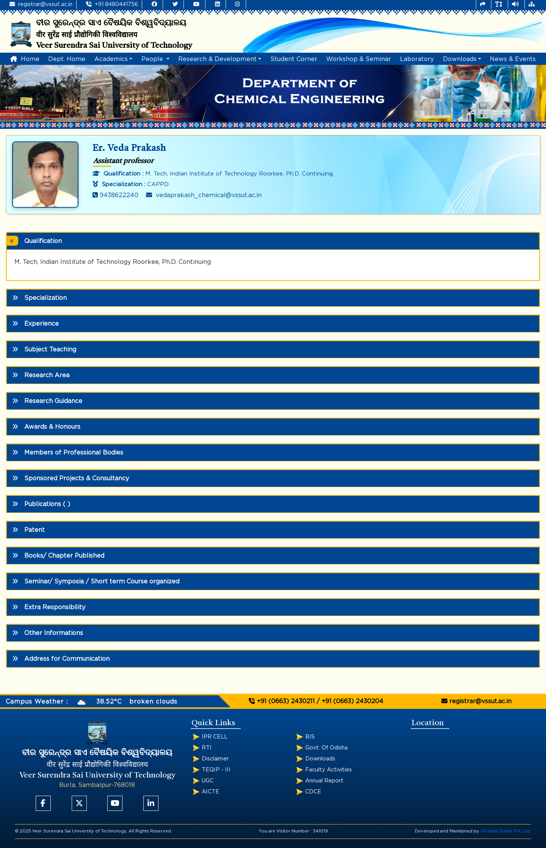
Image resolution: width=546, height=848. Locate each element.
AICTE (210, 792)
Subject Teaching (44, 349)
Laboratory (417, 59)
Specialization (39, 298)
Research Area (40, 375)
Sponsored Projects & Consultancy (70, 478)
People (153, 59)
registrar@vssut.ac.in (40, 4)
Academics (111, 59)
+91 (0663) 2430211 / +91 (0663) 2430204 (316, 701)
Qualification (37, 241)
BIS (310, 737)
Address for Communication (61, 658)
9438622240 (115, 195)
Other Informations (47, 633)
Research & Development (217, 59)
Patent (28, 530)
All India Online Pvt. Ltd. (505, 831)
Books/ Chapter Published (58, 555)
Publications (41, 504)
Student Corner (293, 59)
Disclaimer (215, 759)
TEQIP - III (216, 770)
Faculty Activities (328, 770)
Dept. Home (66, 59)
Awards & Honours (46, 426)
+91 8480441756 (112, 4)
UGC (207, 781)
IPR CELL (215, 737)
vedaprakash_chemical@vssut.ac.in (204, 195)
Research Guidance (47, 401)
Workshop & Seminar (358, 59)
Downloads (460, 59)
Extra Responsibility (48, 607)
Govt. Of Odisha (326, 748)
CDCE (313, 792)
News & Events (513, 59)
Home (24, 59)
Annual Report (324, 781)
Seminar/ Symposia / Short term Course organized (95, 581)
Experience (35, 323)
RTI (207, 748)
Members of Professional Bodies (67, 452)
